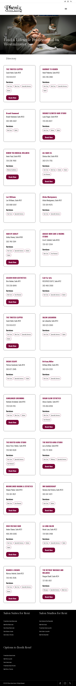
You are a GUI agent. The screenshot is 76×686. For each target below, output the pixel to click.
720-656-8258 (47, 406)
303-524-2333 (47, 369)
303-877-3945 (11, 369)
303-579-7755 (47, 160)
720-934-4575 (47, 204)
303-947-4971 (47, 494)
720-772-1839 (47, 450)
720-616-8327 (47, 120)
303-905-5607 (11, 120)
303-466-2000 (47, 285)
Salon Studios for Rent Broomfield (46, 621)
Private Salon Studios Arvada (9, 655)
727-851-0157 (47, 580)
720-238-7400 (11, 160)
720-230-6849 (11, 285)
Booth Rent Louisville (8, 659)
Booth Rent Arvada (43, 624)
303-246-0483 (47, 76)
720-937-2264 (47, 244)
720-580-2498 (47, 533)
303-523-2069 (47, 325)
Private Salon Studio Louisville (45, 628)
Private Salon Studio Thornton (10, 665)
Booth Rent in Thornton (8, 669)
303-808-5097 (11, 204)
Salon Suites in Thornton (9, 635)
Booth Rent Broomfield (43, 635)
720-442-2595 (11, 577)
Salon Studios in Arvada (8, 631)
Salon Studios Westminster (9, 628)
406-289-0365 (11, 533)
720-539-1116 (11, 406)
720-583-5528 (11, 450)
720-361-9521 (11, 494)
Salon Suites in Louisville (44, 631)
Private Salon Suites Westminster (10, 621)
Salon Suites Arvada (8, 662)
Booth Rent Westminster (8, 624)
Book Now (12, 97)
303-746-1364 (11, 241)
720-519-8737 (11, 76)
